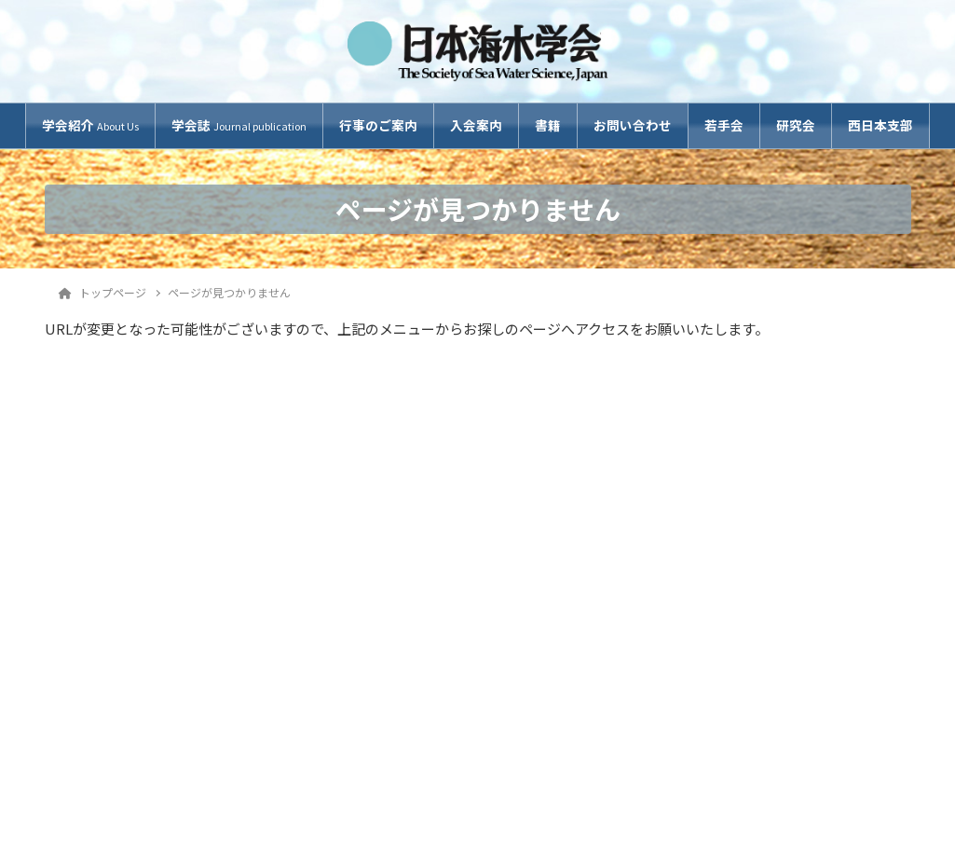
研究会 (795, 125)
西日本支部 (880, 125)
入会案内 (476, 125)
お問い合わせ (632, 125)
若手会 (724, 125)
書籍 (548, 125)
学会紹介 (90, 125)
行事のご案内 (378, 125)
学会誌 (239, 125)
